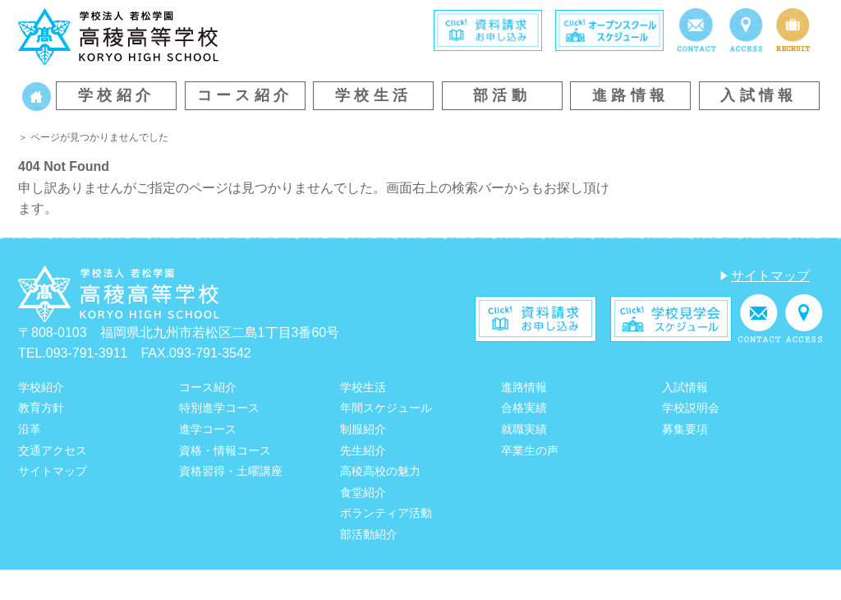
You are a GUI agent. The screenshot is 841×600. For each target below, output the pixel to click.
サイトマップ (770, 276)
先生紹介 (363, 450)
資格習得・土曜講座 (231, 471)
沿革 (29, 429)
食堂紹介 (363, 492)
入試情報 (758, 95)
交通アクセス (52, 450)
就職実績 (524, 429)
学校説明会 (690, 407)
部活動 (502, 95)
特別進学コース (219, 407)
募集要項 (685, 429)
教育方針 (41, 407)
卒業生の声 (529, 450)
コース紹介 (245, 95)
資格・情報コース (225, 450)
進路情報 (630, 95)
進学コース (208, 429)
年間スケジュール (386, 407)
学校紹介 (116, 95)
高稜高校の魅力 (380, 471)
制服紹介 (363, 429)
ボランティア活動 (386, 512)
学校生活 (373, 95)
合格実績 (524, 407)
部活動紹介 (369, 534)
